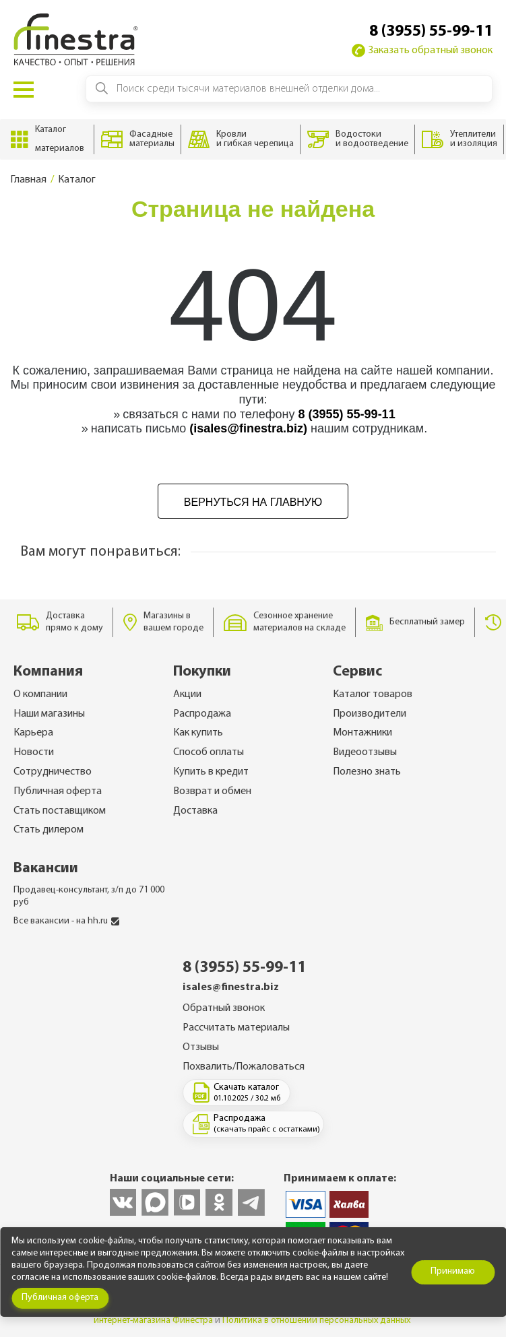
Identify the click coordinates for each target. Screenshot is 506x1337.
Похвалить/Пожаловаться (244, 1067)
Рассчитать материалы (236, 1027)
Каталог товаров (372, 694)
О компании (40, 694)
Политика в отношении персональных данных (316, 1320)
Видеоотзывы (365, 752)
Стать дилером (48, 829)
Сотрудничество (52, 772)
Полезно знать (367, 772)
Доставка (195, 811)
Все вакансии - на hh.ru (66, 921)
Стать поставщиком (59, 811)
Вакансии (45, 868)
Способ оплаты (208, 752)
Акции (187, 694)
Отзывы (201, 1047)
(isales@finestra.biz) (248, 428)
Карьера (33, 732)
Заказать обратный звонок (422, 50)
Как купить (198, 732)
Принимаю (453, 1271)
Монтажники (362, 732)
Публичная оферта (57, 791)
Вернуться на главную (253, 502)
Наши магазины (49, 714)
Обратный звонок (224, 1008)
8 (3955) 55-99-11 (431, 32)
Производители (369, 714)
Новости (33, 752)
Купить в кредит (211, 772)
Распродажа (202, 714)
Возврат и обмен (212, 791)
